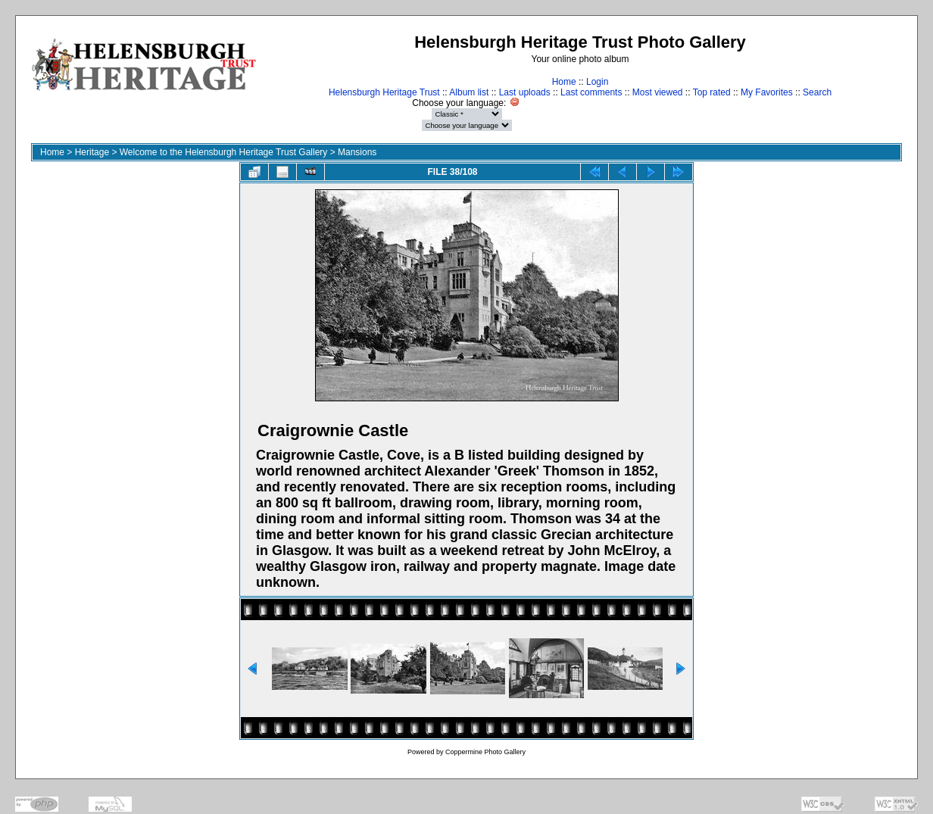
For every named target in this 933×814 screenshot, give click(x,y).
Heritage (92, 152)
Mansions (357, 152)
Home (564, 81)
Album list (468, 92)
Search (817, 92)
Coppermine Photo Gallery (485, 752)
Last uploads (525, 92)
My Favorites (767, 92)
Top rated (712, 92)
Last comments (591, 92)
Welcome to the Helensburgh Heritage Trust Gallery (224, 152)
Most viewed (657, 92)
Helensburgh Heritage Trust (384, 92)
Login (597, 81)
